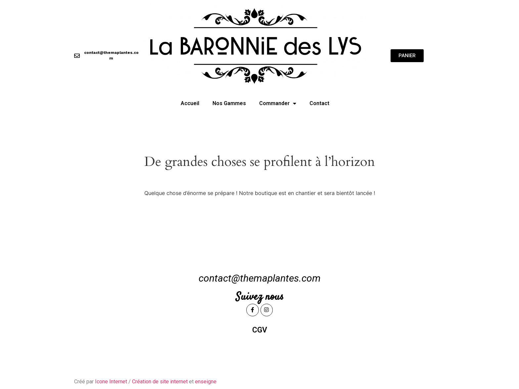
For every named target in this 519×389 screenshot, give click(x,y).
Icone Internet (111, 381)
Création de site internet (160, 381)
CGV (259, 330)
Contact (319, 103)
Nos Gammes (229, 103)
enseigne (205, 381)
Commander (277, 103)
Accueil (190, 103)
